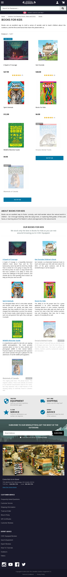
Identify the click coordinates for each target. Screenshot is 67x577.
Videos (3, 556)
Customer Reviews (7, 523)
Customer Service (7, 503)
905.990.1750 (29, 484)
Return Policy (5, 515)
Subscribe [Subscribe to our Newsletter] (58, 433)
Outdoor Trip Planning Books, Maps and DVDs (22, 16)
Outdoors (4, 552)
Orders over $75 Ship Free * (36, 12)
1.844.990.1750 (13, 484)
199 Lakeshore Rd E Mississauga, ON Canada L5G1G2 (18, 482)
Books (40, 16)
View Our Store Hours (10, 487)
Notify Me (49, 158)
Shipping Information (8, 507)
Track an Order (6, 511)
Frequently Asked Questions (10, 499)
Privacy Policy (42, 437)
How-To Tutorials (7, 548)
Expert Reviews (6, 544)
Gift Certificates (6, 519)
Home (3, 16)
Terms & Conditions (28, 574)
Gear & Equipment (7, 540)
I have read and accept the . (34, 437)
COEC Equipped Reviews (9, 536)
